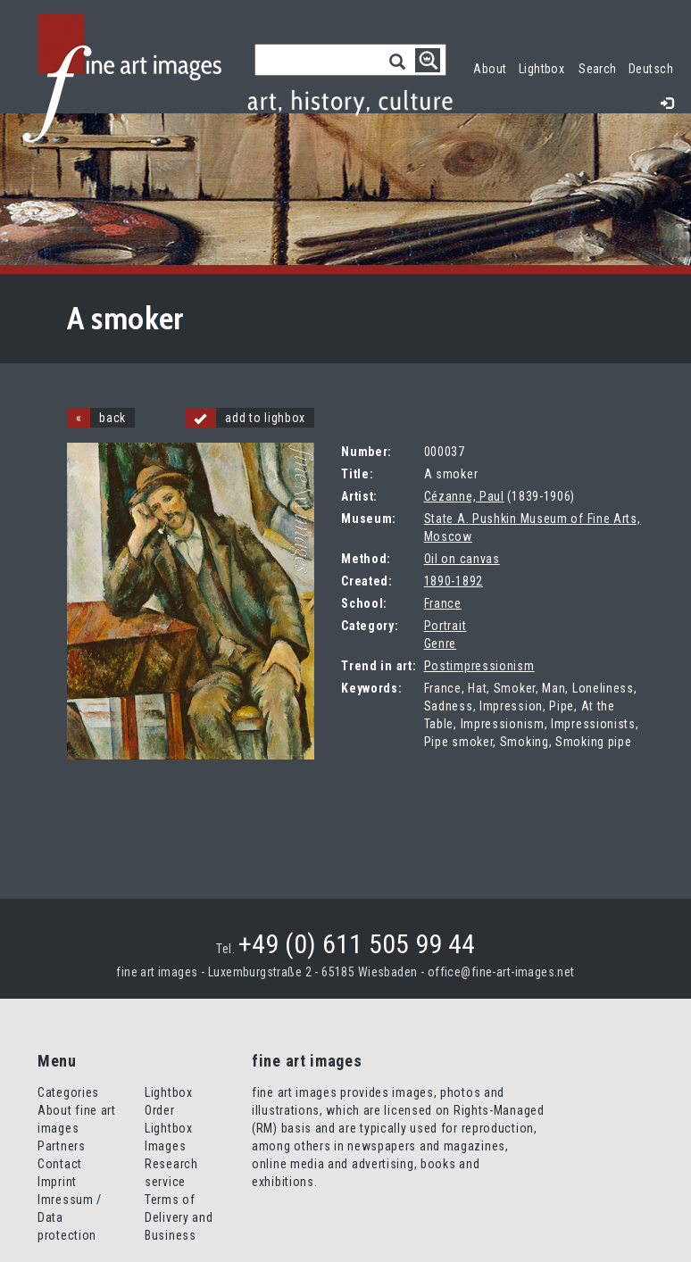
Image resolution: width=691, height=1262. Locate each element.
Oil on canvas (462, 559)
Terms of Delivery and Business (178, 1217)
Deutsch (651, 69)
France (443, 603)
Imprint (57, 1182)
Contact (59, 1164)
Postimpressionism (479, 666)
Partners (61, 1146)
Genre (440, 643)
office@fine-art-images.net (501, 972)
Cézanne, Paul (464, 496)
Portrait (445, 626)
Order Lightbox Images (169, 1128)
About (489, 69)
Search (598, 69)
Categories (68, 1092)
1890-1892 (453, 581)
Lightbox (545, 66)
